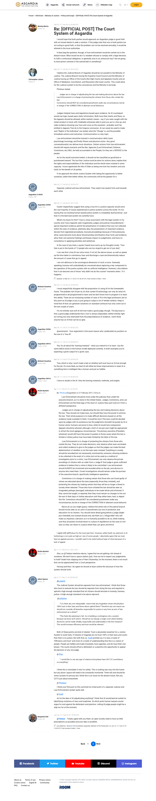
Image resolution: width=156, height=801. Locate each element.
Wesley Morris (43, 26)
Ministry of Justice (52, 16)
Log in (136, 5)
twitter (54, 763)
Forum (31, 16)
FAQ (15, 785)
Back (83, 744)
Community (44, 783)
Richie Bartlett (43, 391)
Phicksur (63, 393)
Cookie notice (19, 783)
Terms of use (30, 780)
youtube (79, 763)
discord (105, 763)
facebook (28, 763)
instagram (131, 763)
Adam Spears (43, 579)
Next (98, 744)
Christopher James (36, 79)
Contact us (25, 785)
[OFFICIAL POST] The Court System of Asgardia (94, 16)
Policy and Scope (67, 16)
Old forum (39, 16)
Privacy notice (45, 780)
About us (17, 780)
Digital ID (32, 783)
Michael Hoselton (44, 287)
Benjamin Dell (43, 717)
